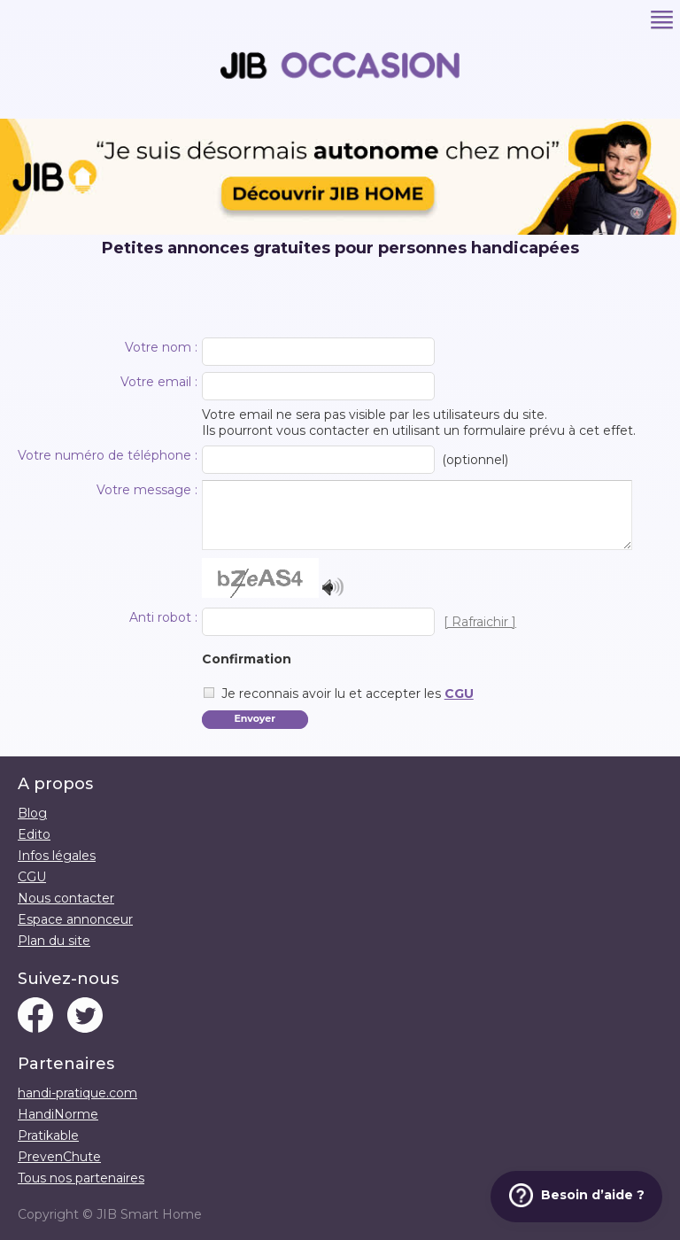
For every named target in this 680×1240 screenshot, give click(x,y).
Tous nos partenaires (81, 1178)
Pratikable (48, 1135)
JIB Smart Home (149, 1214)
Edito (34, 834)
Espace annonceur (75, 919)
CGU (459, 693)
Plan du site (54, 941)
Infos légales (57, 856)
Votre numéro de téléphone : (107, 455)
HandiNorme (58, 1114)
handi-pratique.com (77, 1093)
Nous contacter (66, 898)
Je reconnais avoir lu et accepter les (347, 693)
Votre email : (158, 382)
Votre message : (147, 490)
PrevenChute (59, 1157)
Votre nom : (161, 347)
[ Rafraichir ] (480, 622)
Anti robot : (163, 617)
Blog (32, 813)
